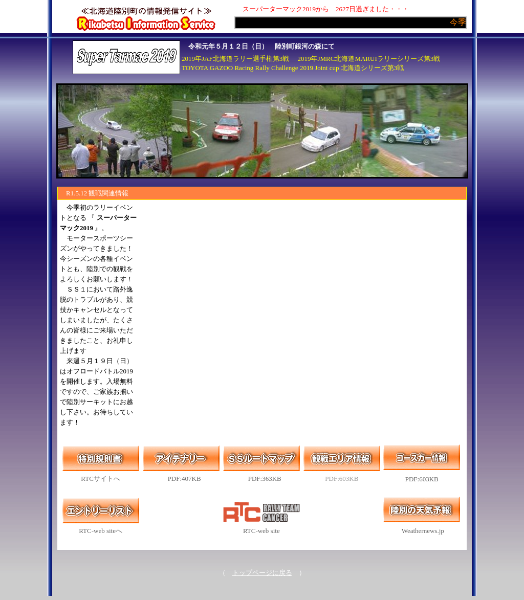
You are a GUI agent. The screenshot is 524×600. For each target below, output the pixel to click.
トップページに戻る (262, 572)
